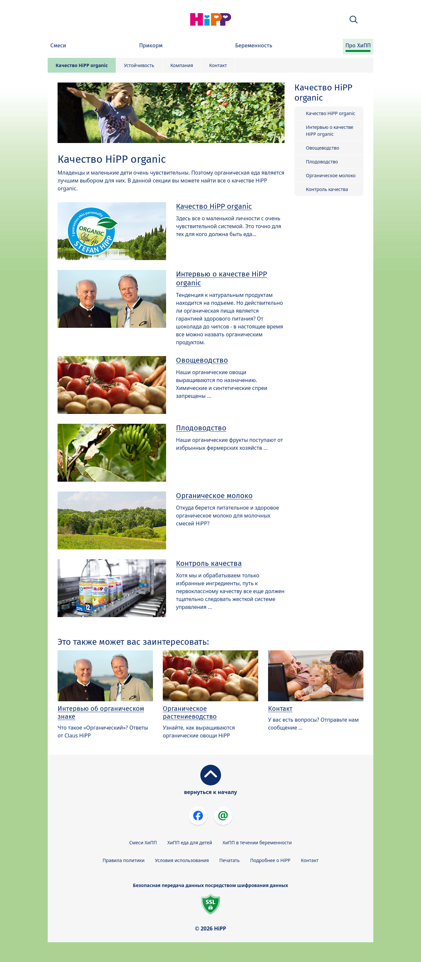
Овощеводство (202, 360)
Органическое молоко (214, 495)
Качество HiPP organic (82, 65)
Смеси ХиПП (143, 842)
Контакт (218, 65)
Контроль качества (209, 563)
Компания (181, 65)
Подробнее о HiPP (270, 860)
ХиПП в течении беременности (257, 842)
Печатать (229, 860)
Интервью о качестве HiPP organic (221, 278)
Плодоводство (201, 427)
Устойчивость (139, 65)
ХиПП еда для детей (189, 842)
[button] (354, 19)
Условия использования (182, 860)
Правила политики (124, 860)
